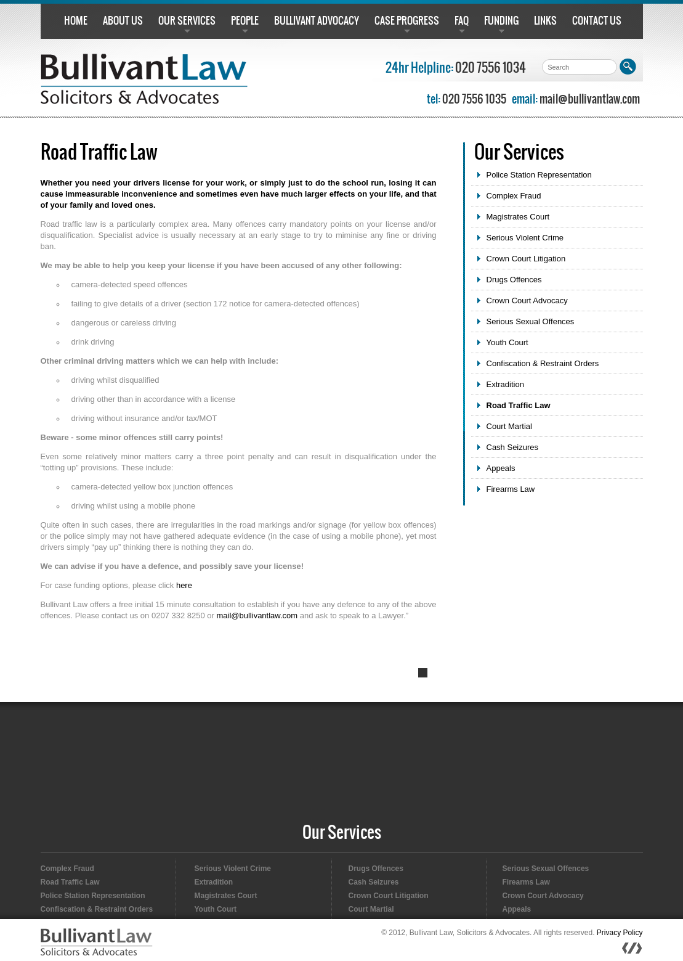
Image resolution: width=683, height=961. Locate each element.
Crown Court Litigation (526, 258)
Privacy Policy (620, 932)
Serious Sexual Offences (531, 321)
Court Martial (509, 426)
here (184, 585)
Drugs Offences (514, 279)
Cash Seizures (513, 447)
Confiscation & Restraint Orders (543, 363)
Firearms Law (511, 489)
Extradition (505, 384)
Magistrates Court (518, 216)
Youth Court (507, 342)
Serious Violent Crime (525, 237)
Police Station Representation (539, 174)
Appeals (501, 468)
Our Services (341, 833)
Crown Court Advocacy (527, 300)
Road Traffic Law (519, 405)
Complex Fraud (514, 195)
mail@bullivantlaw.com (590, 99)
